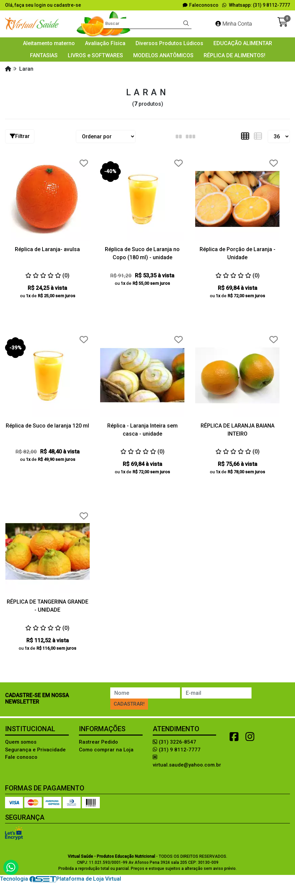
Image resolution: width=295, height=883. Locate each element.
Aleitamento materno (49, 43)
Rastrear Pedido (98, 742)
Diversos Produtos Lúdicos (169, 43)
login (40, 5)
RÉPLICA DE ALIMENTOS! (234, 55)
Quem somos (20, 742)
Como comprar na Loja (106, 750)
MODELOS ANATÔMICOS (163, 55)
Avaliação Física (105, 43)
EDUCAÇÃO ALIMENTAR (242, 43)
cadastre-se (67, 5)
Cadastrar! (129, 704)
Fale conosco (21, 757)
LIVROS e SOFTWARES (95, 55)
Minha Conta (233, 24)
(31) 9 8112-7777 (177, 750)
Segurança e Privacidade (35, 750)
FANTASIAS (44, 55)
